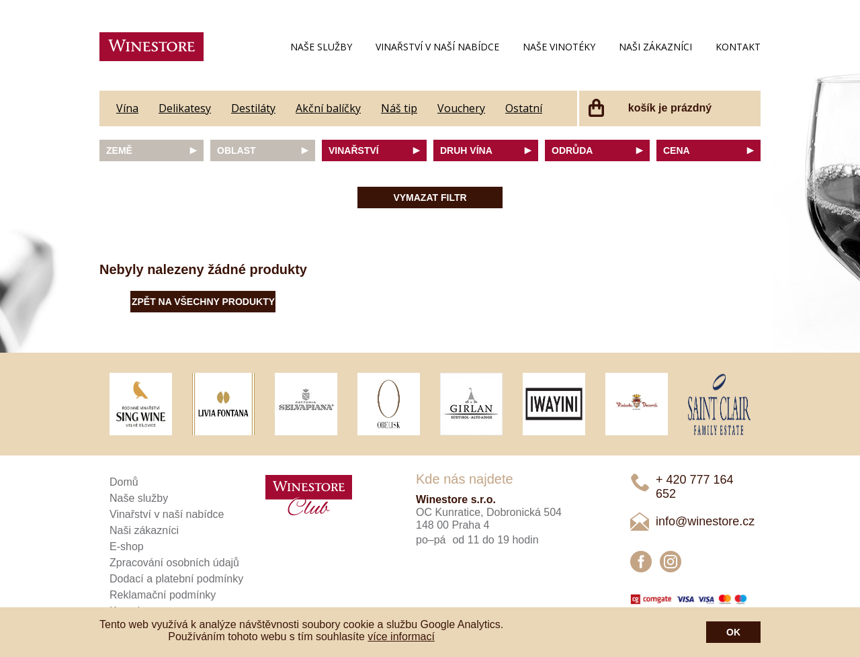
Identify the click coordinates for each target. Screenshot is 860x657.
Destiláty (253, 108)
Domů (124, 482)
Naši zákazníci (655, 46)
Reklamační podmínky (163, 595)
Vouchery (461, 108)
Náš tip (399, 108)
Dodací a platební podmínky (176, 578)
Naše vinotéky (559, 46)
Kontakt (738, 46)
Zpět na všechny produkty (203, 301)
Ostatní (523, 108)
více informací (401, 636)
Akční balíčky (328, 108)
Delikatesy (185, 108)
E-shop (127, 546)
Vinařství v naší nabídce (437, 46)
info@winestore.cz (705, 521)
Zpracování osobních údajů (174, 562)
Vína (127, 108)
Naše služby (321, 46)
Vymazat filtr (429, 197)
